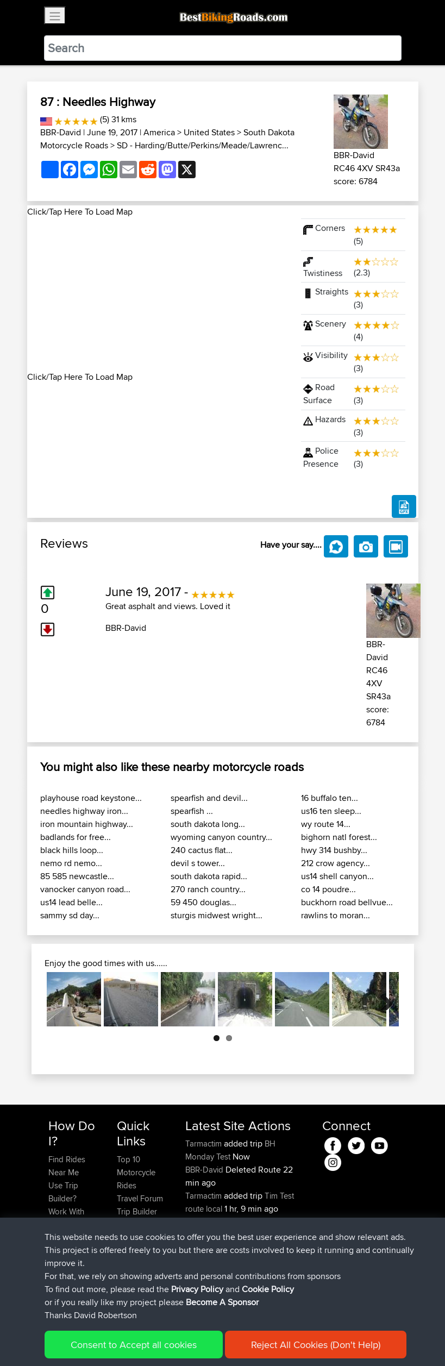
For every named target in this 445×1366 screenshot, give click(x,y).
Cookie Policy (248, 1342)
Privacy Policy (194, 1342)
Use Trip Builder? (63, 1192)
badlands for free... (75, 837)
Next (382, 999)
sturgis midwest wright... (216, 915)
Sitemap (149, 1342)
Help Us (131, 1250)
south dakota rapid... (209, 876)
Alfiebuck (203, 1261)
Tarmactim (204, 1143)
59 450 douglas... (203, 902)
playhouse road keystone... (91, 798)
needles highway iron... (84, 811)
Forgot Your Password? (69, 1244)
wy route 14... (325, 824)
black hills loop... (71, 850)
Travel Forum (140, 1198)
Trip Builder (137, 1211)
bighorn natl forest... (339, 837)
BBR (254, 1221)
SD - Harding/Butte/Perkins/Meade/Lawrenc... (203, 145)
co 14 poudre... (328, 889)
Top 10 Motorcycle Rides (136, 1172)
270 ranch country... (208, 889)
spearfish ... (192, 811)
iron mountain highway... (86, 824)
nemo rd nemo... (71, 863)
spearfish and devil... (209, 798)
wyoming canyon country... (221, 837)
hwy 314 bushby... (334, 850)
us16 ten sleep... (331, 811)
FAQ (55, 1289)
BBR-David (60, 132)
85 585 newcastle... (77, 876)
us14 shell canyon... (337, 876)
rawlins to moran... (335, 915)
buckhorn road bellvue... (347, 902)
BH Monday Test (230, 1150)
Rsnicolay (203, 1221)
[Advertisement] (157, 294)
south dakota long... (208, 824)
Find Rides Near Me (66, 1166)
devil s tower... (198, 863)
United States (209, 132)
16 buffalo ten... (329, 798)
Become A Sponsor (66, 1270)
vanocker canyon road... (85, 889)
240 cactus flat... (202, 850)
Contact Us (136, 1237)
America (159, 132)
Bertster (200, 1234)
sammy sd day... (69, 915)
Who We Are (139, 1224)
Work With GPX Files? (67, 1218)
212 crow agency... (335, 863)
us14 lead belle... (71, 902)
